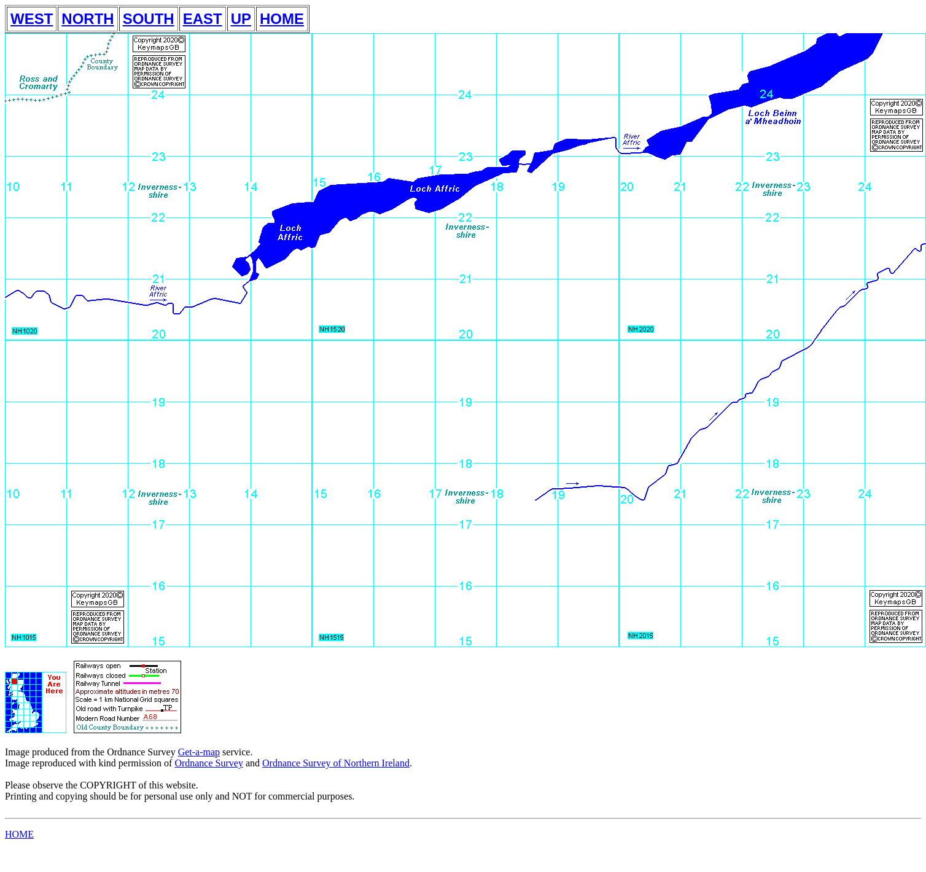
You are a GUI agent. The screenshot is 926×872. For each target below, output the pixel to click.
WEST (31, 18)
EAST (202, 18)
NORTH (87, 18)
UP (241, 18)
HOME (282, 18)
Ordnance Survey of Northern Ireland (336, 763)
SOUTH (148, 18)
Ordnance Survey (208, 763)
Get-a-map (199, 752)
